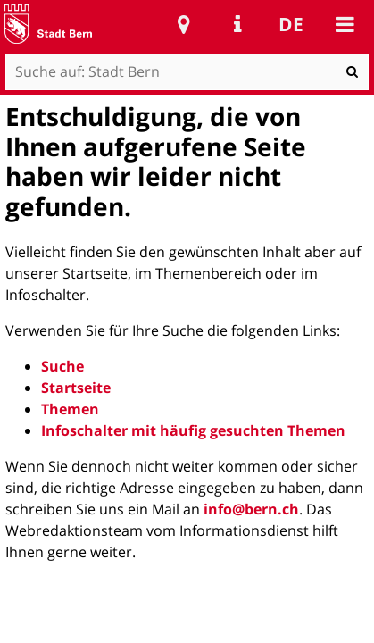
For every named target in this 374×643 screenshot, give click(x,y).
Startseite (76, 387)
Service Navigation (237, 24)
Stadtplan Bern (184, 24)
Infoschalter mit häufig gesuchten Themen (193, 430)
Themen (70, 409)
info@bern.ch (251, 509)
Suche (62, 366)
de (290, 24)
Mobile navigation (344, 24)
